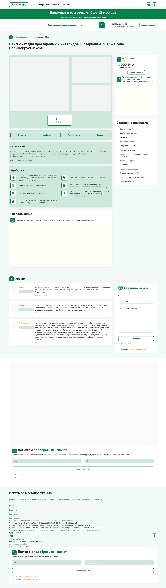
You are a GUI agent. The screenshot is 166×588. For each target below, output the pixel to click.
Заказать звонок (136, 72)
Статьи (56, 4)
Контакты (66, 4)
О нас (34, 4)
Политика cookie (67, 520)
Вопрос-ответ (44, 4)
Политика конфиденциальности (22, 520)
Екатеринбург (22, 499)
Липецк (40, 499)
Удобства (47, 135)
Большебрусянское (23, 37)
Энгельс (100, 499)
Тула (95, 499)
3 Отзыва (125, 60)
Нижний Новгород (50, 499)
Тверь (91, 499)
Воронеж (13, 499)
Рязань (66, 499)
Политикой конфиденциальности (138, 349)
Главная (11, 37)
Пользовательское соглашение (48, 520)
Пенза (60, 499)
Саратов (85, 499)
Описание (22, 135)
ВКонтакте (148, 4)
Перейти (28, 160)
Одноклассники (154, 4)
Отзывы (100, 135)
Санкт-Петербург (75, 499)
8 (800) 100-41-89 (119, 24)
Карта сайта (14, 518)
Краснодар (32, 499)
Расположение (74, 135)
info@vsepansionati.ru (18, 544)
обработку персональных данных (136, 344)
